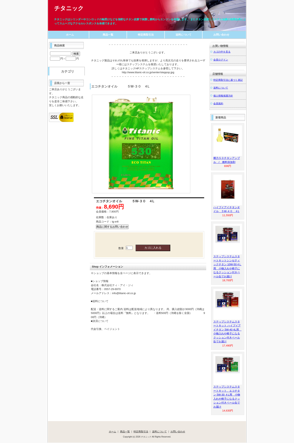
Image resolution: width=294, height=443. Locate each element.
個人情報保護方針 (223, 95)
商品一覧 (108, 34)
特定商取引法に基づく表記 (228, 80)
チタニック (69, 8)
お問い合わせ (221, 34)
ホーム (70, 34)
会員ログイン (220, 59)
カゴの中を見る (222, 51)
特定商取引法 (146, 34)
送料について (184, 34)
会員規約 (218, 103)
